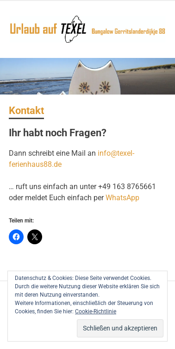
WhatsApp (122, 197)
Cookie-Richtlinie (95, 311)
